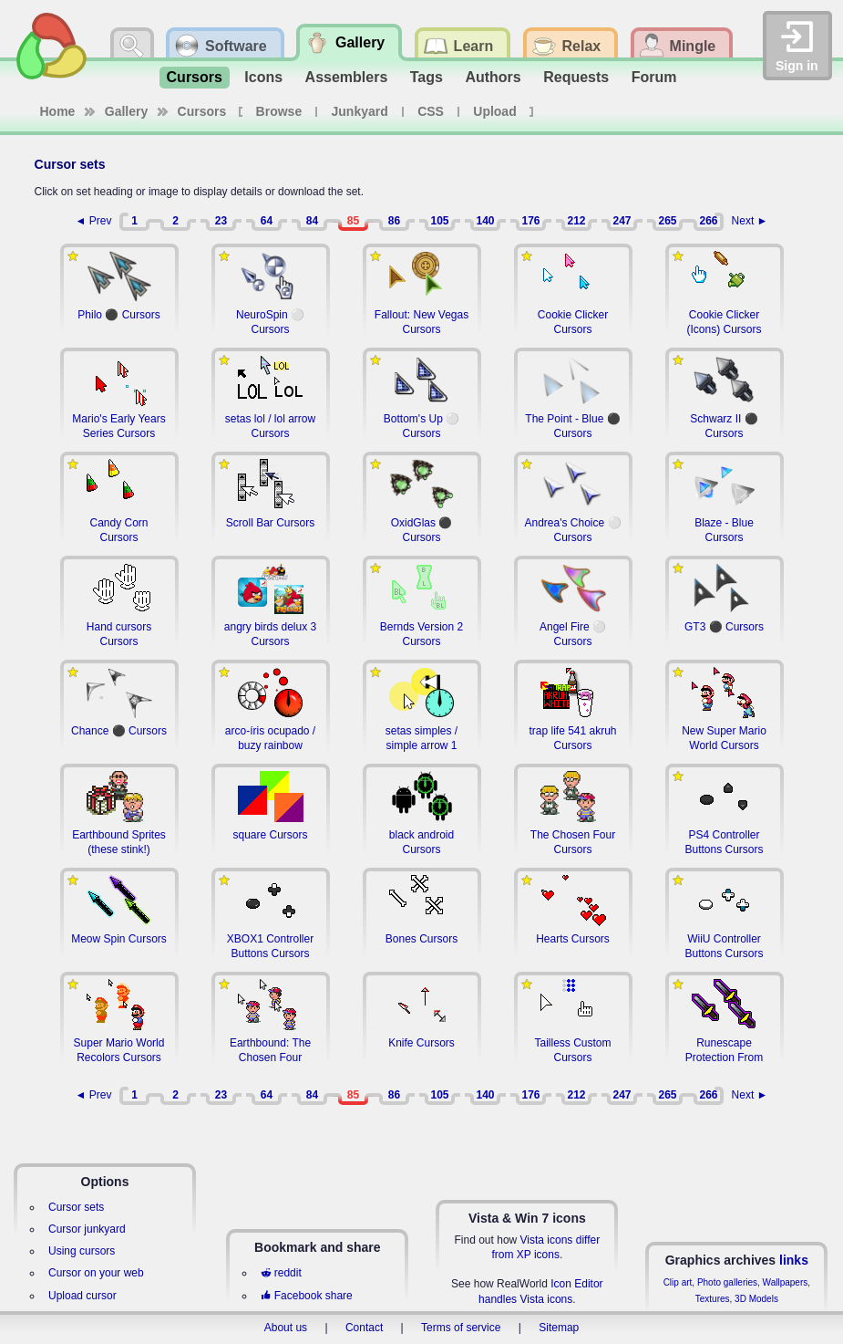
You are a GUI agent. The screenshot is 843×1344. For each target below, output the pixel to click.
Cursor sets (76, 1207)
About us (285, 1327)
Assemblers (346, 77)
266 (708, 220)
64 (266, 220)
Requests (576, 77)
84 (312, 220)
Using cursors (81, 1251)
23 (221, 220)
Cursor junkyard (87, 1229)
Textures (712, 1299)
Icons (263, 77)
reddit (281, 1272)
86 (394, 220)
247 (621, 220)
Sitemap (559, 1327)
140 (485, 220)
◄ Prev (94, 220)
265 (667, 220)
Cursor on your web (96, 1272)
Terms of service (460, 1327)
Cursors (194, 77)
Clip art (678, 1282)
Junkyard (360, 111)
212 (576, 220)
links (793, 1260)
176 (530, 220)
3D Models (756, 1299)
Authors (492, 77)
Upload (494, 111)
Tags (426, 77)
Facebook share (306, 1295)
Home (58, 111)
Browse (279, 111)
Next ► (750, 220)
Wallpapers (785, 1282)
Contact (364, 1327)
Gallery (126, 111)
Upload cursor (82, 1295)
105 (439, 220)
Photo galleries (727, 1282)
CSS (430, 111)
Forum (654, 77)
